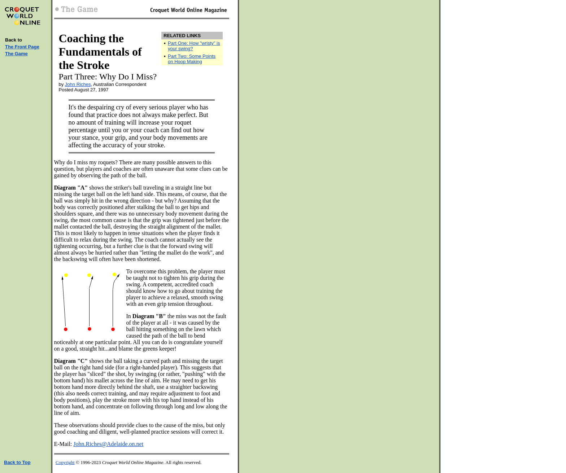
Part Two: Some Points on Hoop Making (191, 58)
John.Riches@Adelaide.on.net (108, 444)
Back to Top (17, 462)
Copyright (65, 462)
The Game (16, 53)
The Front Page (22, 46)
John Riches (78, 84)
